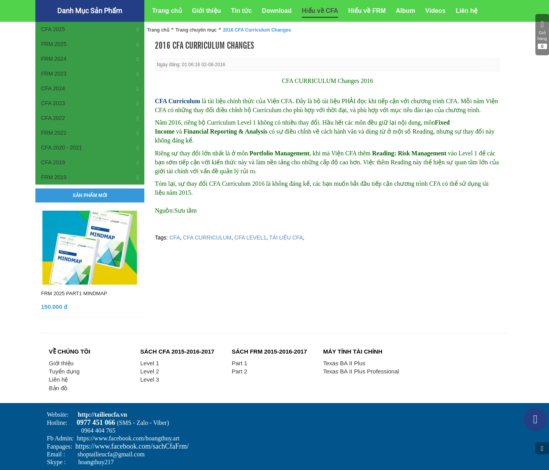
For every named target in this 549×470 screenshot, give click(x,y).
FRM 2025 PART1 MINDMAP (74, 293)
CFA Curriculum (178, 101)
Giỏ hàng (542, 34)
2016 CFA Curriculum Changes (257, 30)
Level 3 (149, 379)
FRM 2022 (54, 133)
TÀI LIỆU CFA (286, 237)
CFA (174, 237)
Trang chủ (158, 30)
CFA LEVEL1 (251, 237)
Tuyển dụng (64, 371)
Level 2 (149, 371)
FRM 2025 (54, 44)
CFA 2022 (53, 118)
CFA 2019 (53, 162)
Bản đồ (58, 388)
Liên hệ (58, 379)
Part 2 (239, 371)
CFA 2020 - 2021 (61, 147)
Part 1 (239, 363)
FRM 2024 (54, 59)
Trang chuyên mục (196, 30)
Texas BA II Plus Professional (361, 371)
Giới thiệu (61, 363)
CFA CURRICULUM (207, 237)
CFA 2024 (53, 88)
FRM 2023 (54, 73)
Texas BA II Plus (344, 363)
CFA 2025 (53, 29)
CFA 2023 (53, 103)
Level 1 (149, 363)
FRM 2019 (54, 177)
